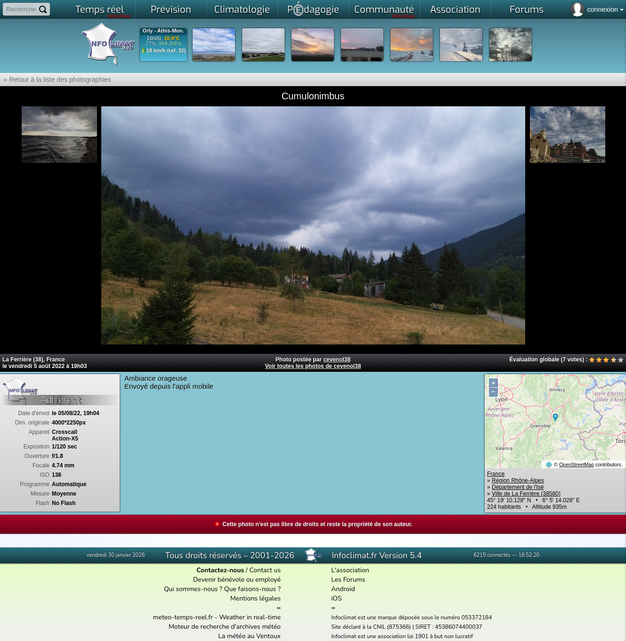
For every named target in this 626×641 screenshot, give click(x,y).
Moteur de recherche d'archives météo (225, 626)
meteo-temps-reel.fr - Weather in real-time (217, 617)
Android (343, 589)
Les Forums (348, 579)
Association (455, 9)
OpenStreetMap (576, 464)
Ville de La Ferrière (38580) (526, 493)
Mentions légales (255, 598)
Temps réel (102, 11)
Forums (527, 9)
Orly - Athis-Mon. (163, 30)
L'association (350, 570)
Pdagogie (313, 8)
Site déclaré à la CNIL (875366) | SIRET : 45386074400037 (406, 627)
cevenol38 (336, 359)
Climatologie (242, 9)
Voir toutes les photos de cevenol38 (313, 366)
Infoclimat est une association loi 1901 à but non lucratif (402, 636)
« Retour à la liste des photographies (55, 79)
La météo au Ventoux (249, 636)
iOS (336, 598)
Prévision (171, 9)
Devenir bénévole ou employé (237, 579)
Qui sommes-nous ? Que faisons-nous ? (222, 589)
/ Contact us (238, 570)
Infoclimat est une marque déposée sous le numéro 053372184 (411, 617)
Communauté (384, 11)
